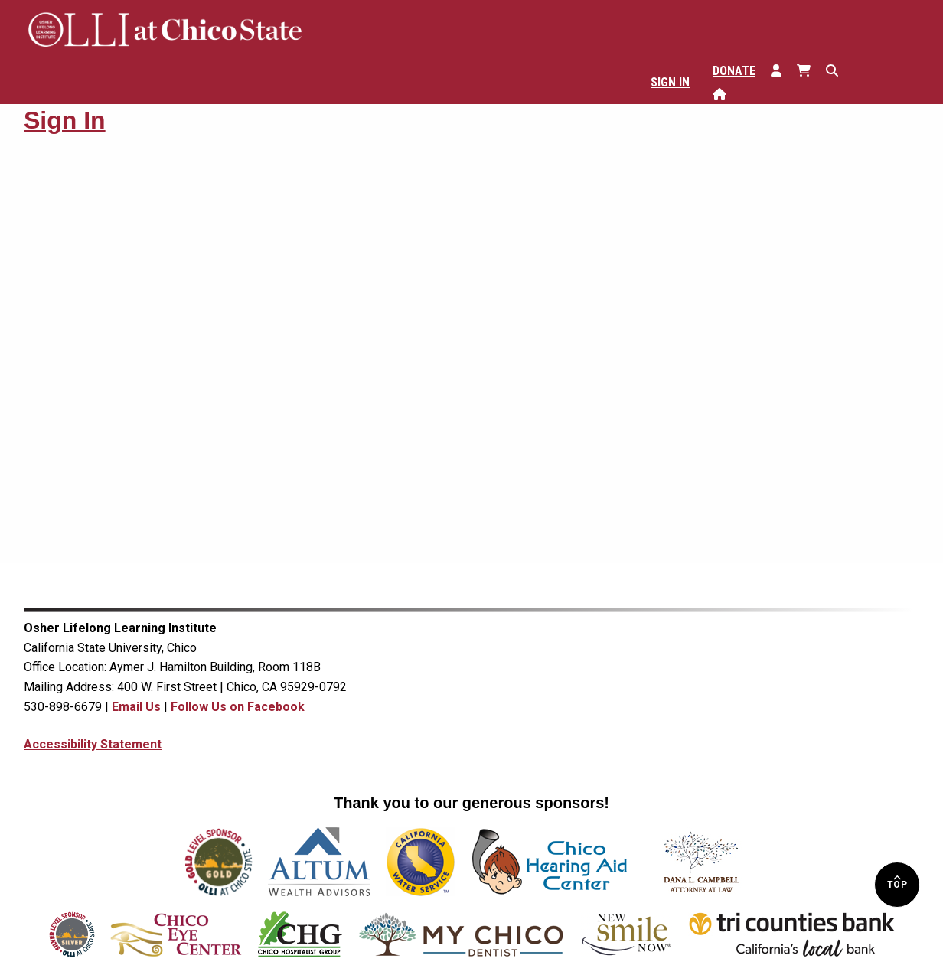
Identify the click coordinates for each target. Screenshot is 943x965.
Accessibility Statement (93, 744)
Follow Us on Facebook (238, 706)
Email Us (136, 706)
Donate (734, 71)
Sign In (670, 82)
